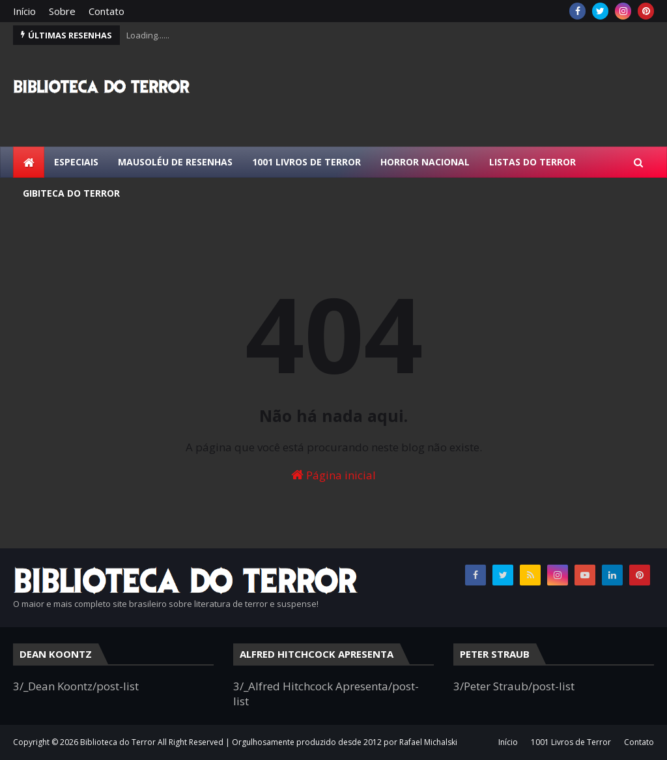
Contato (106, 11)
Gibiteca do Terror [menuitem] (71, 193)
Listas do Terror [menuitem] (532, 162)
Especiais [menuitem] (76, 162)
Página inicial (333, 475)
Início (24, 11)
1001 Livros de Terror (571, 742)
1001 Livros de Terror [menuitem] (306, 162)
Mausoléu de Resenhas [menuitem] (175, 162)
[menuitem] (28, 162)
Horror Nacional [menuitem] (425, 162)
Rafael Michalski (428, 742)
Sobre (62, 11)
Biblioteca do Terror (118, 742)
